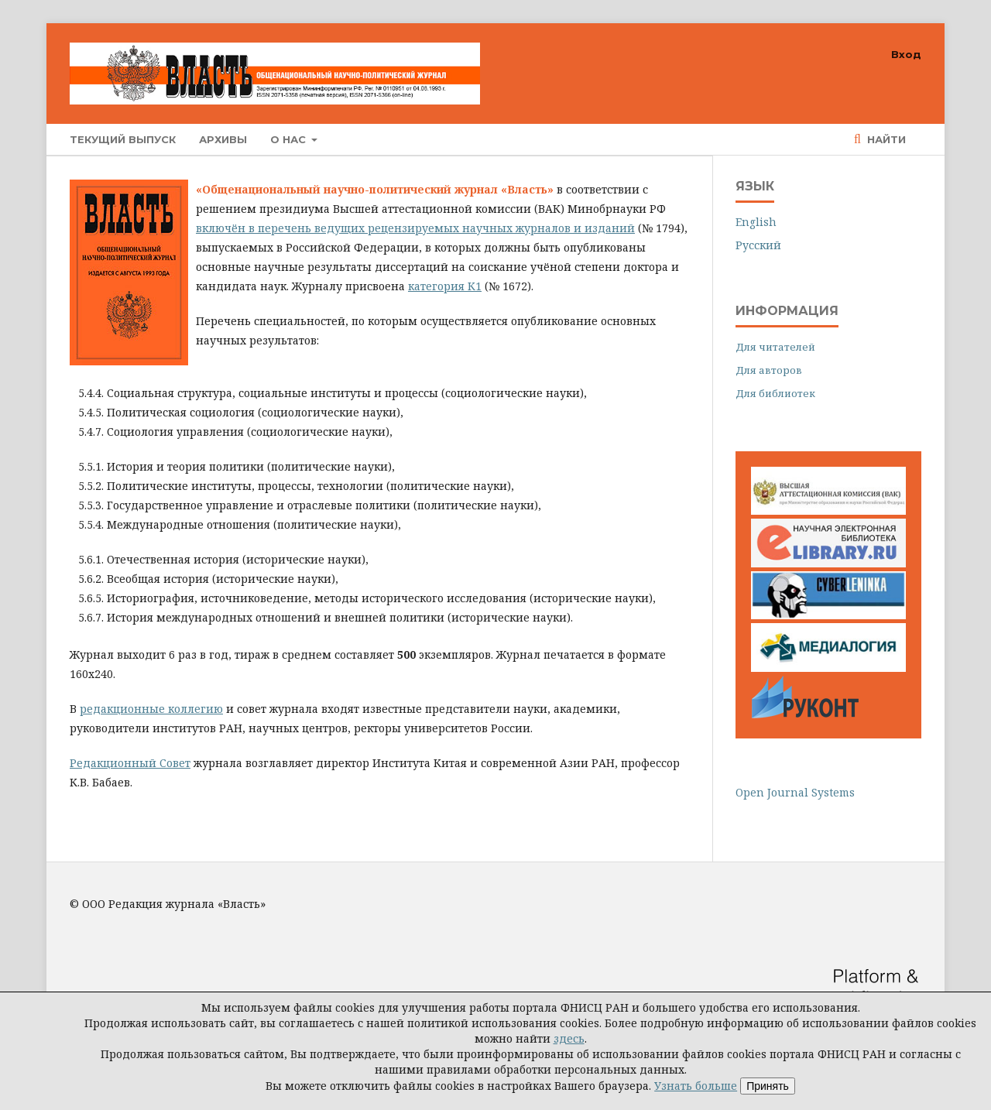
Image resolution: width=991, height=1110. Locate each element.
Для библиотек (775, 393)
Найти (885, 139)
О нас (289, 139)
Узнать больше (695, 1085)
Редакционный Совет (130, 762)
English (756, 221)
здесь (569, 1038)
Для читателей (775, 347)
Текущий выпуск (123, 139)
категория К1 (445, 286)
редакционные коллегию (151, 708)
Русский (758, 245)
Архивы (223, 139)
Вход (906, 54)
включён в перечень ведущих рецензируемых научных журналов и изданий (415, 228)
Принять (767, 1086)
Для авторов (769, 370)
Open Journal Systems (795, 792)
